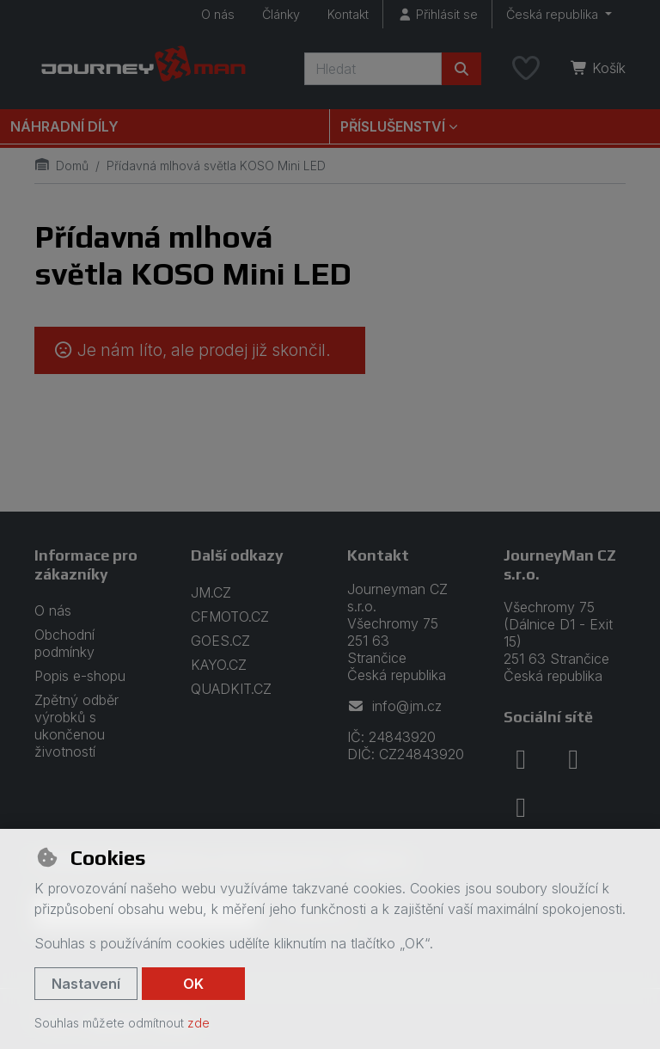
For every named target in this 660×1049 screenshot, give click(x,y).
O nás (218, 14)
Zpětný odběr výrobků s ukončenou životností (76, 725)
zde (198, 1022)
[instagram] (573, 759)
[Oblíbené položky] (526, 68)
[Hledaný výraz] (373, 68)
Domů (61, 165)
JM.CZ (211, 592)
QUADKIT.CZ (231, 688)
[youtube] (521, 807)
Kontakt (348, 14)
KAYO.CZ (219, 664)
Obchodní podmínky (64, 643)
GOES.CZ (220, 640)
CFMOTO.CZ (230, 616)
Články (281, 14)
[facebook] (521, 759)
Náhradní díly (64, 126)
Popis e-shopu (79, 675)
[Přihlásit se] (437, 14)
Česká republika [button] (554, 14)
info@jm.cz (394, 706)
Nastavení (86, 983)
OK (193, 983)
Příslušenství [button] (392, 126)
